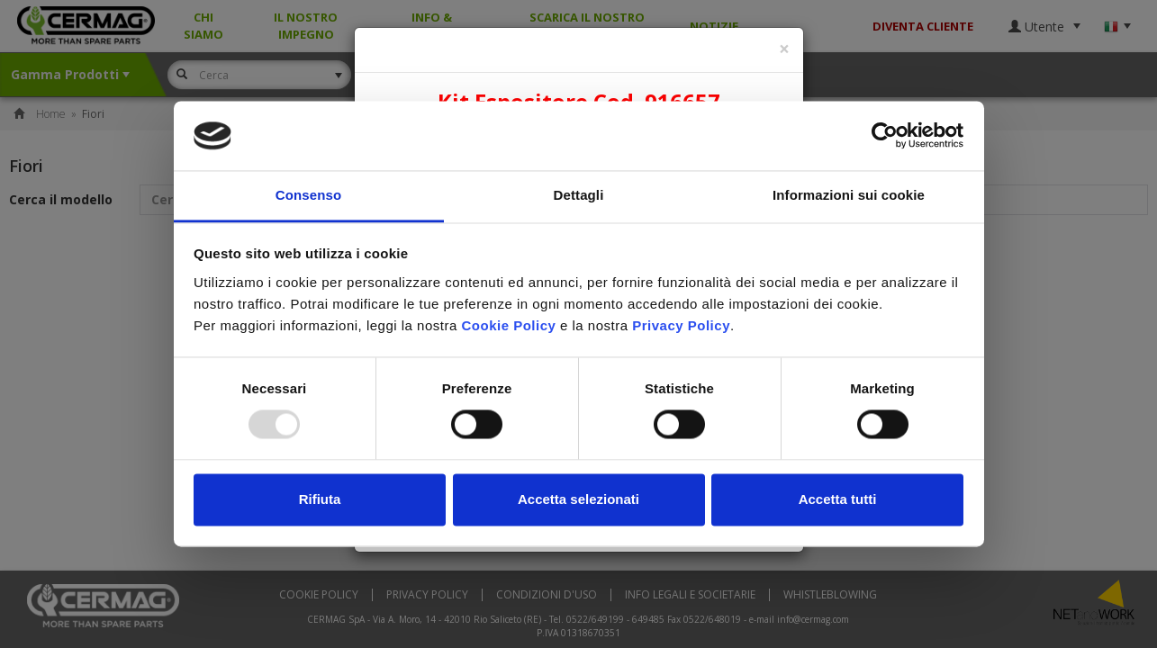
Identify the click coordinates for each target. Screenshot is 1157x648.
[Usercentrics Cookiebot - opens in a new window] (884, 135)
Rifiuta (320, 499)
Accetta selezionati (578, 499)
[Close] (784, 49)
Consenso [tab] (308, 194)
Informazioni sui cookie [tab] (849, 194)
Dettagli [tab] (579, 194)
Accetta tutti (838, 499)
